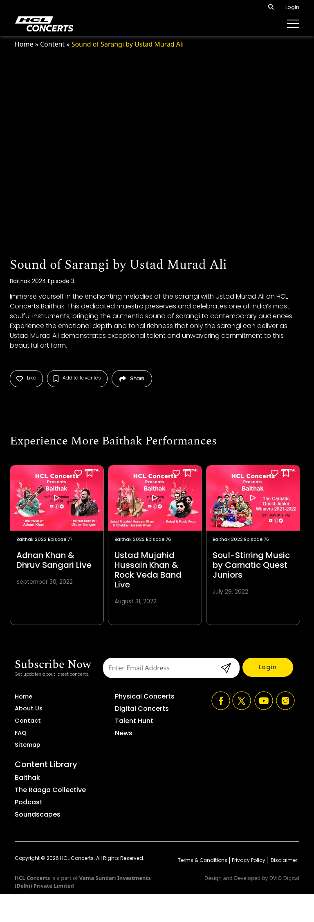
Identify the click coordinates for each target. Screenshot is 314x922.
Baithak (27, 777)
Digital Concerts (142, 708)
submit (225, 668)
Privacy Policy (248, 860)
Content (52, 44)
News (123, 733)
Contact (28, 721)
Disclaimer (283, 860)
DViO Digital (284, 878)
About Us (29, 708)
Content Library (46, 764)
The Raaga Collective (50, 790)
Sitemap (27, 745)
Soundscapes (38, 814)
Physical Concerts (145, 696)
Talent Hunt (134, 721)
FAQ (21, 733)
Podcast (29, 802)
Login (292, 7)
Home (24, 44)
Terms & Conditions (202, 860)
